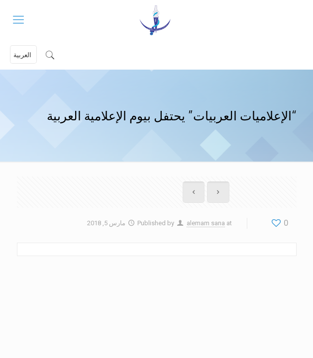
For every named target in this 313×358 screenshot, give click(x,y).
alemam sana (206, 223)
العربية (22, 55)
